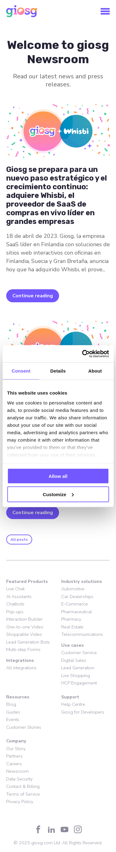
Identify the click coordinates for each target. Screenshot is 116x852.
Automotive (72, 589)
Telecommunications (82, 634)
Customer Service (79, 652)
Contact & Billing (23, 786)
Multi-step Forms (23, 649)
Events (12, 719)
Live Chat (15, 589)
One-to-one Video (24, 627)
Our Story (15, 748)
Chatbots (15, 604)
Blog (11, 704)
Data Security (19, 779)
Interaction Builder (24, 619)
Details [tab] (58, 371)
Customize (58, 494)
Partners (14, 756)
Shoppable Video (24, 634)
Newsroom (17, 771)
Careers (14, 764)
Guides (13, 712)
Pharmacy (71, 619)
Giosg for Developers (82, 712)
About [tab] (95, 371)
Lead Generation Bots (28, 642)
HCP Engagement (79, 683)
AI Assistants (19, 596)
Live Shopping (75, 675)
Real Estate (72, 627)
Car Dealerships (77, 596)
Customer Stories (23, 727)
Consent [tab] (20, 371)
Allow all (58, 476)
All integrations (21, 668)
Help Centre (73, 704)
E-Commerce (74, 604)
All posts (19, 539)
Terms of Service (23, 794)
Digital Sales (73, 660)
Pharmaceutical (76, 612)
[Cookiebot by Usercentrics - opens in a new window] (82, 354)
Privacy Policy (19, 801)
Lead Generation (77, 668)
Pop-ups (15, 612)
